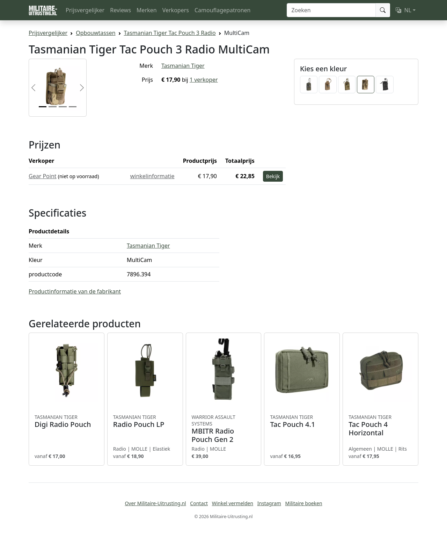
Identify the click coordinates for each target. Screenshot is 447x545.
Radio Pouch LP (145, 421)
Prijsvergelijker (85, 10)
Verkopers (175, 10)
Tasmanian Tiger (183, 66)
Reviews (120, 10)
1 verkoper (204, 79)
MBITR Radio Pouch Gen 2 (224, 429)
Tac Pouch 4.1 (302, 421)
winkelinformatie (152, 176)
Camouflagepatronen (222, 10)
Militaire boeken (303, 503)
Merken (147, 10)
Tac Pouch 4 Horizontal (380, 425)
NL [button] (403, 10)
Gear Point (43, 176)
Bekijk (273, 176)
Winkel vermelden (232, 503)
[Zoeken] (331, 10)
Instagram (269, 503)
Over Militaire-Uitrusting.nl (155, 503)
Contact (199, 503)
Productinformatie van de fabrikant (75, 291)
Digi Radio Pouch (66, 421)
